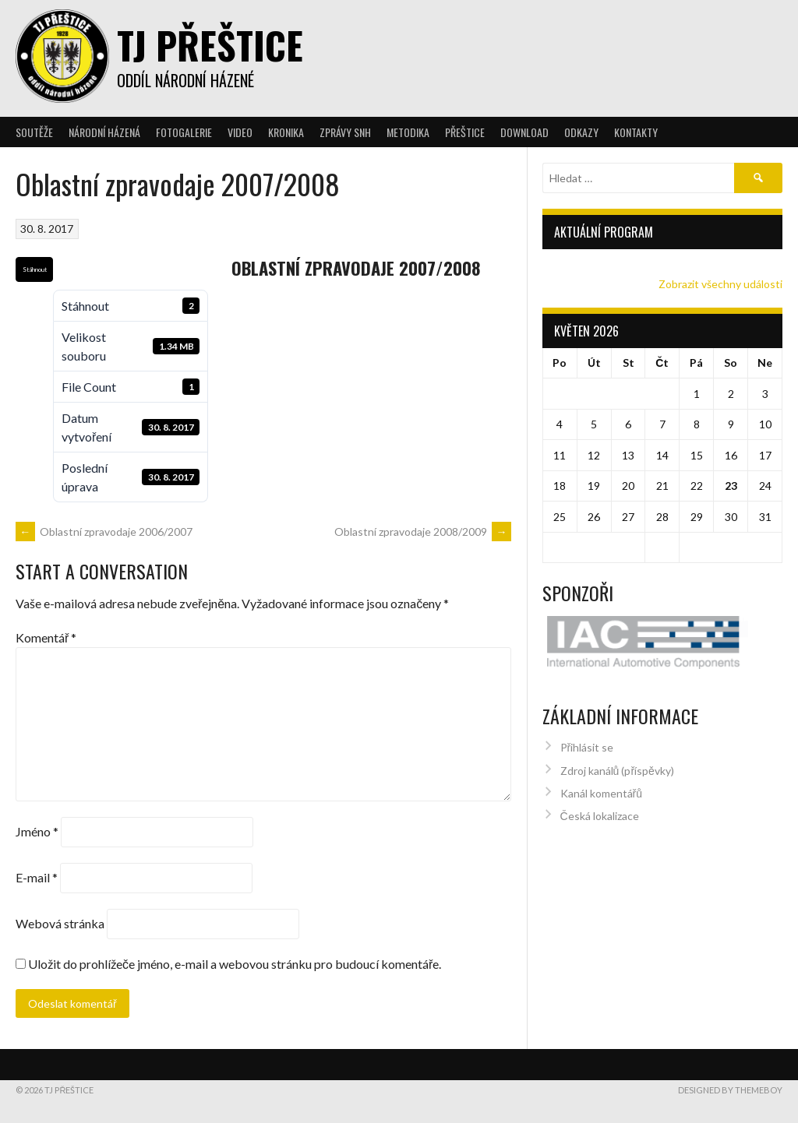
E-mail (37, 877)
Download (524, 132)
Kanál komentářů (601, 760)
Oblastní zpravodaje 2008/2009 (422, 531)
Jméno (37, 831)
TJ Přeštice (210, 44)
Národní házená (104, 132)
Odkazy (581, 132)
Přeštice (465, 132)
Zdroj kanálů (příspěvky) (617, 738)
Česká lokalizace (599, 783)
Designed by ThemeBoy (730, 1090)
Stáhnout (35, 269)
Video (240, 132)
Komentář (46, 637)
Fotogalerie (184, 132)
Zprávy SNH (345, 132)
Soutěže (34, 132)
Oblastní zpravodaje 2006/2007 (104, 531)
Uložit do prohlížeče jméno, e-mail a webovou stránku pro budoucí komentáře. (234, 963)
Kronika (286, 132)
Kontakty (636, 132)
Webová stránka (60, 923)
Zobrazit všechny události (720, 283)
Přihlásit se (587, 714)
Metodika (408, 132)
